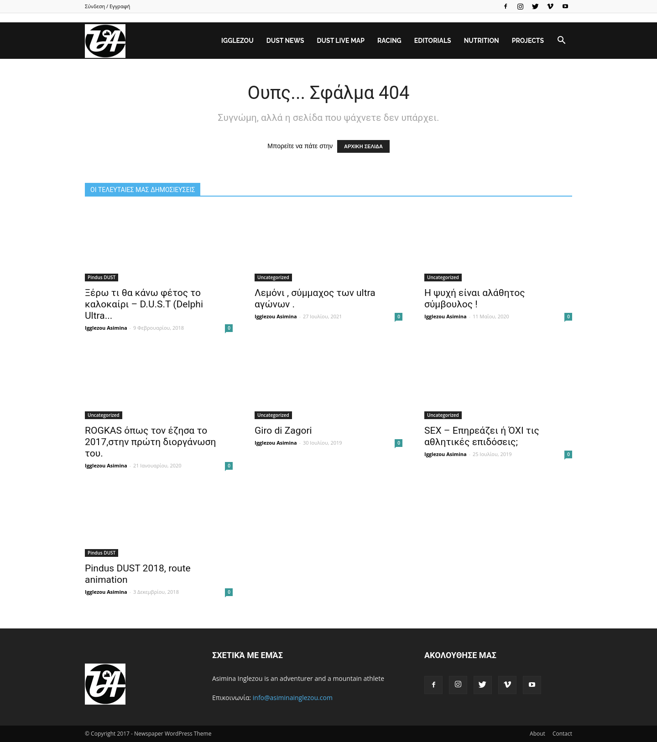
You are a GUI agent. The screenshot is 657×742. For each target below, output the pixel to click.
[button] (561, 41)
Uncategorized (273, 277)
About (537, 733)
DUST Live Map (341, 40)
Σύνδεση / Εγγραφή (107, 6)
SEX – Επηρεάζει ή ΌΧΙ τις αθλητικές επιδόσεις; (481, 436)
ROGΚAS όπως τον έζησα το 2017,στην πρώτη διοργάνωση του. (150, 442)
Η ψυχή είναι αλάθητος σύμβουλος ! (474, 298)
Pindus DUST (101, 277)
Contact (562, 733)
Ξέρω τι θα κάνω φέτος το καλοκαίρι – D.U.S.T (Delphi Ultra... (144, 304)
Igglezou (237, 40)
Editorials (432, 40)
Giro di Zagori (283, 430)
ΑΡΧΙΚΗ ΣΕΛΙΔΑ (363, 146)
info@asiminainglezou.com (293, 697)
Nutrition (481, 40)
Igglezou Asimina (106, 327)
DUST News (285, 40)
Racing (389, 40)
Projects (528, 40)
